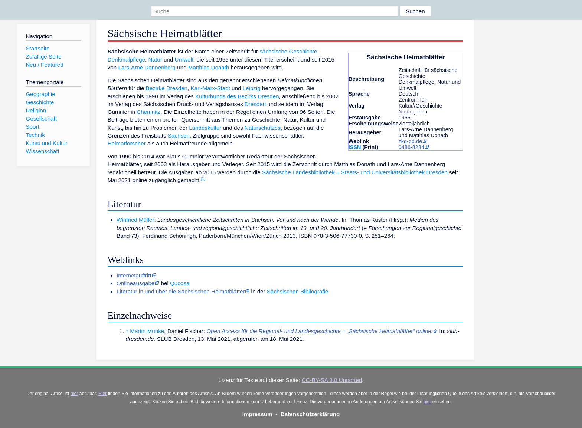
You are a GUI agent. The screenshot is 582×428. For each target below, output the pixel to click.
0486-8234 (411, 147)
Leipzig (252, 88)
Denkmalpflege (126, 59)
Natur (155, 59)
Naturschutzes (263, 128)
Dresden (255, 104)
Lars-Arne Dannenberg (147, 67)
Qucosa (179, 283)
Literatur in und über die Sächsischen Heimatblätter (181, 291)
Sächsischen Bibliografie (297, 291)
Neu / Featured (44, 65)
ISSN (355, 147)
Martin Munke (147, 331)
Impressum (257, 414)
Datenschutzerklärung (310, 414)
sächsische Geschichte (288, 51)
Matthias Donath (208, 67)
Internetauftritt (134, 275)
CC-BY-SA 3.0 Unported (332, 380)
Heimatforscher (127, 143)
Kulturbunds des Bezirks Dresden (237, 96)
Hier (102, 393)
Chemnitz (148, 112)
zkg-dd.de (410, 141)
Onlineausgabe (135, 283)
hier (74, 393)
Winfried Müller (135, 220)
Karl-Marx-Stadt (210, 88)
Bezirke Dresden (166, 88)
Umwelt (183, 59)
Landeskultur (205, 128)
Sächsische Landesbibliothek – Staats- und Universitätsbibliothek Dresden (355, 172)
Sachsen (179, 135)
